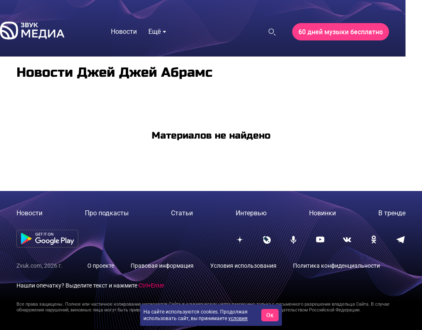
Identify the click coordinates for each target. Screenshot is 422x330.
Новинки (322, 213)
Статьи (182, 213)
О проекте (100, 265)
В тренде (392, 213)
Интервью (251, 213)
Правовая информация (162, 265)
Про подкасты (107, 213)
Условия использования (243, 265)
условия (238, 318)
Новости (29, 213)
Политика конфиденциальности (336, 265)
